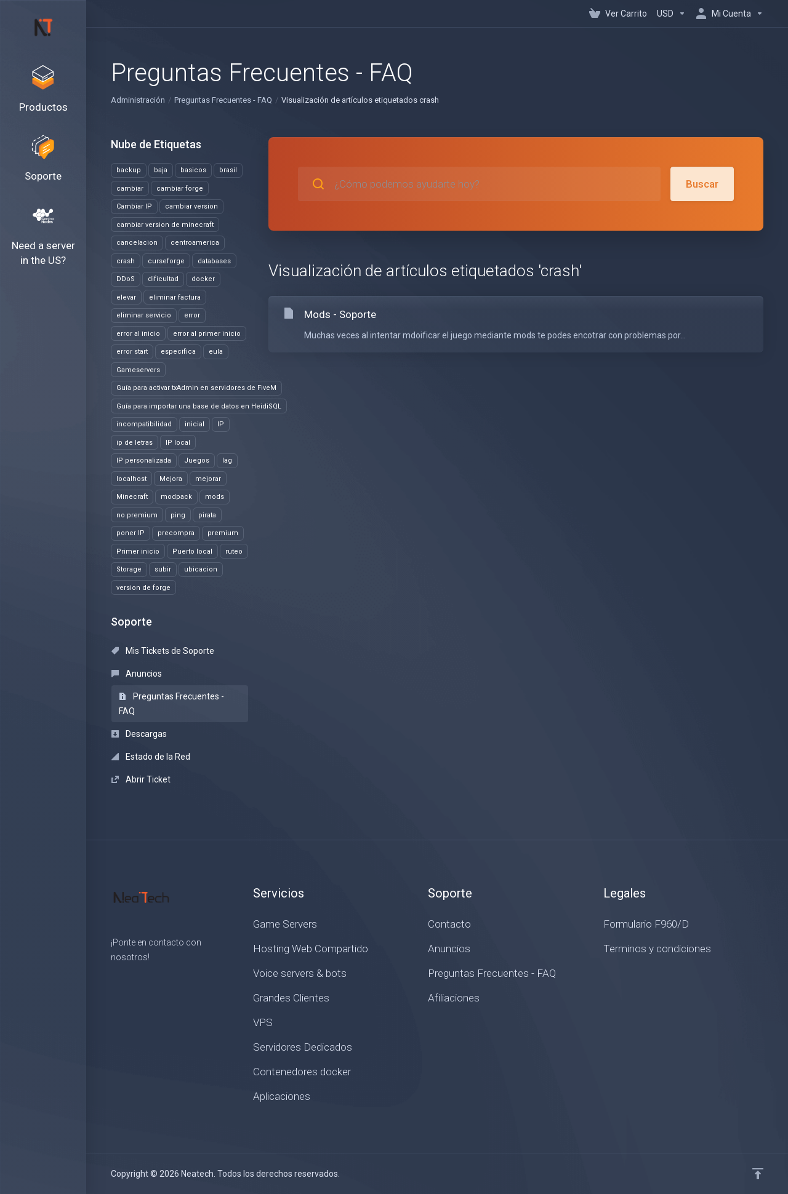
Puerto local (192, 551)
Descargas (139, 734)
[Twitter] (130, 979)
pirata (207, 515)
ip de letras (134, 443)
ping (178, 515)
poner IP (130, 533)
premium (222, 533)
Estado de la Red (150, 757)
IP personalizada (143, 460)
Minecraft (132, 497)
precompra (176, 533)
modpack (176, 497)
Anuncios (136, 674)
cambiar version (191, 206)
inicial (194, 424)
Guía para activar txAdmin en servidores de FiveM (196, 388)
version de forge (143, 588)
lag (227, 460)
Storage (129, 569)
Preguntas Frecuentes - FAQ (223, 100)
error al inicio (138, 334)
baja (160, 170)
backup (128, 170)
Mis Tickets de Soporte (162, 651)
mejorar (208, 479)
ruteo (234, 551)
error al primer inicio (207, 334)
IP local (178, 443)
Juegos (196, 460)
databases (214, 261)
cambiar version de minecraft (165, 225)
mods (214, 497)
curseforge (166, 261)
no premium (137, 515)
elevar (126, 297)
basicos (193, 170)
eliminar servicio (143, 315)
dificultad (163, 279)
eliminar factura (175, 297)
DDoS (125, 279)
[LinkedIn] (150, 979)
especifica (178, 352)
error (192, 315)
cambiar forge (179, 189)
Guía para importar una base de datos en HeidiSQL (198, 406)
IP (220, 424)
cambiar (129, 189)
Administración (138, 100)
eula (216, 352)
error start (132, 352)
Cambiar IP (134, 206)
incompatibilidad (144, 424)
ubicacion (200, 569)
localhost (131, 479)
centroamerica (195, 243)
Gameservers (138, 370)
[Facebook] (111, 979)
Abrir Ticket (141, 779)
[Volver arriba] (757, 1173)
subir (163, 569)
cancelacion (137, 243)
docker (203, 279)
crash (125, 261)
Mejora (170, 479)
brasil (228, 170)
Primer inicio (137, 551)
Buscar (702, 184)
